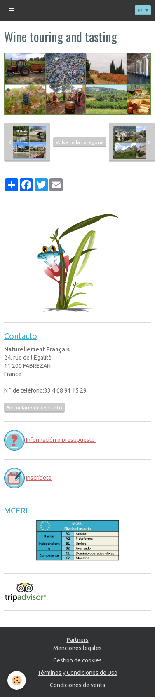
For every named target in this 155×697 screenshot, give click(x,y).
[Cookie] (16, 680)
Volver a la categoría (80, 142)
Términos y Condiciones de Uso (77, 672)
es (139, 10)
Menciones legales (77, 648)
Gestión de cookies (77, 660)
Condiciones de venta (77, 685)
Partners (78, 640)
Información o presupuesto (60, 440)
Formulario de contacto (34, 407)
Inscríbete (39, 477)
